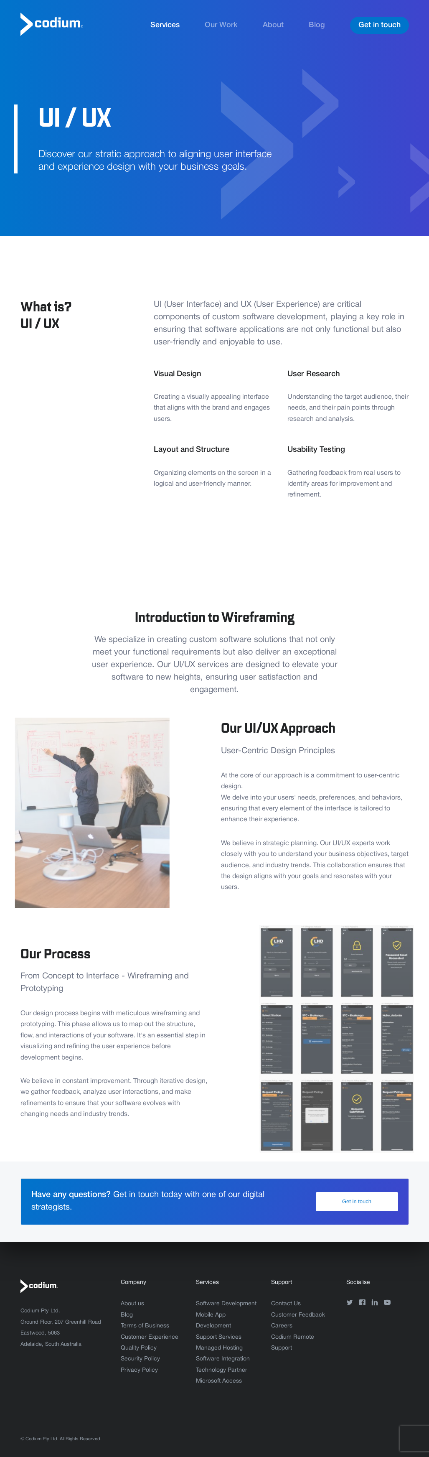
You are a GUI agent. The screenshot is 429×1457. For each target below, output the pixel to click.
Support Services (218, 1337)
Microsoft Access (219, 1381)
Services (165, 25)
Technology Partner (221, 1370)
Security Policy (140, 1359)
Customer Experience (149, 1337)
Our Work (221, 25)
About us (132, 1304)
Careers (281, 1326)
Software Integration (223, 1359)
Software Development (226, 1304)
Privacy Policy (139, 1370)
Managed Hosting (219, 1348)
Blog (317, 25)
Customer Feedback (298, 1315)
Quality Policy (139, 1348)
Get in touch (379, 25)
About (273, 25)
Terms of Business (145, 1326)
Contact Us (286, 1304)
